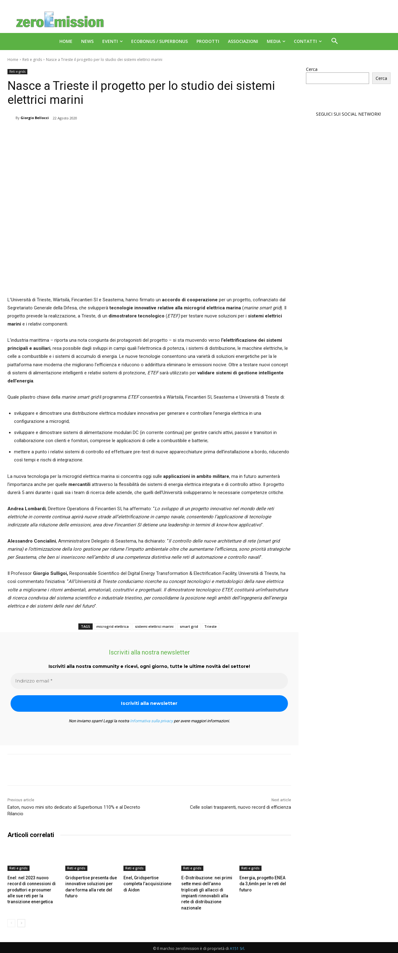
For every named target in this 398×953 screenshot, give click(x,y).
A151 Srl (237, 940)
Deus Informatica (357, 947)
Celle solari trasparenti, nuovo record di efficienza (240, 807)
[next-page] (21, 915)
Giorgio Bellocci (35, 117)
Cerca (311, 69)
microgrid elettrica (112, 626)
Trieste (210, 626)
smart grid (189, 626)
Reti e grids (32, 59)
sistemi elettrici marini (154, 626)
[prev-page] (11, 915)
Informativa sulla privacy (151, 721)
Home (12, 59)
